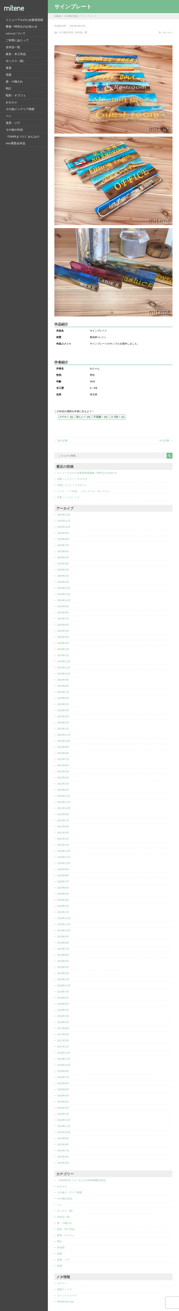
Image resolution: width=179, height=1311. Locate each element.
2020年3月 (63, 899)
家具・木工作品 (16, 54)
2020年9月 (63, 869)
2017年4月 (63, 1034)
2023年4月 (63, 710)
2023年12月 (63, 661)
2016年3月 (63, 1101)
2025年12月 (63, 514)
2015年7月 (63, 1150)
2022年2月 (63, 789)
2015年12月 (63, 1120)
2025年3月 (63, 569)
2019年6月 (63, 954)
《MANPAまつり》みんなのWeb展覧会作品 (22, 140)
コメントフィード (67, 1295)
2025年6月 (63, 551)
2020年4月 (63, 893)
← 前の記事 (61, 440)
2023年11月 (63, 667)
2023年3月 (63, 716)
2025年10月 (63, 526)
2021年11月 (63, 802)
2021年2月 (63, 838)
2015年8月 (63, 1144)
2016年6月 (63, 1083)
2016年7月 (63, 1077)
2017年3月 (63, 1040)
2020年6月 (63, 887)
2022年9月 (63, 747)
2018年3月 (63, 1016)
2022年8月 (63, 753)
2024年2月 (63, 649)
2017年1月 (63, 1046)
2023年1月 (63, 728)
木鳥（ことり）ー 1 (68, 497)
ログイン (62, 1283)
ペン (8, 116)
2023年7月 (63, 692)
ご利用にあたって (17, 40)
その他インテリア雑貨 (20, 109)
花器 (8, 74)
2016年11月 (63, 1058)
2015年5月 (63, 1156)
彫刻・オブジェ (16, 95)
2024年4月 (63, 637)
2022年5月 (63, 771)
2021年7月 (63, 820)
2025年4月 (63, 563)
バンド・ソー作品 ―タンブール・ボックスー (83, 491)
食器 (8, 68)
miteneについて (15, 33)
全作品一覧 (13, 47)
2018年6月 (63, 997)
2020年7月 (63, 881)
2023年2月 (63, 722)
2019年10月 (63, 930)
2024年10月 (63, 600)
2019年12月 (63, 918)
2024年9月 (63, 606)
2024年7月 (63, 618)
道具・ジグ (13, 123)
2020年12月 (63, 851)
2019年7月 (63, 948)
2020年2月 (63, 906)
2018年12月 (63, 985)
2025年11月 (63, 520)
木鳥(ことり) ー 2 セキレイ (72, 485)
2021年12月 (63, 796)
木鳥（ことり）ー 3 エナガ (72, 479)
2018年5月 (63, 1003)
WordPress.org (65, 1301)
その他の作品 (14, 129)
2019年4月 (63, 967)
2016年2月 (63, 1107)
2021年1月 (63, 844)
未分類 (61, 1247)
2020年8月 (63, 875)
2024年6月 (63, 624)
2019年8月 (63, 942)
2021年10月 (63, 808)
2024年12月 (63, 588)
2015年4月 (63, 1162)
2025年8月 (63, 539)
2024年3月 (63, 643)
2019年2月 (63, 973)
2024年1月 (63, 655)
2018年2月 (63, 1022)
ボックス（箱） (16, 61)
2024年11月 (63, 594)
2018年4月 (63, 1010)
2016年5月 (63, 1089)
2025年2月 (63, 575)
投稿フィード (64, 1289)
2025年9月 (63, 533)
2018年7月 (63, 991)
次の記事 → (165, 440)
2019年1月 (63, 979)
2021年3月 (63, 832)
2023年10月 (63, 673)
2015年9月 (63, 1138)
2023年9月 (63, 679)
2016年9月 (63, 1071)
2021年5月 (63, 826)
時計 (8, 88)
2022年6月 (63, 765)
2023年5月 (63, 704)
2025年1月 (63, 582)
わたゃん (167, 32)
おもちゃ (11, 102)
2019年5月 (63, 961)
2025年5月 (63, 557)
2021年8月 (63, 814)
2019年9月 (63, 936)
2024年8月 (63, 612)
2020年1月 (63, 912)
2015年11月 (63, 1126)
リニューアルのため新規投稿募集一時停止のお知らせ (24, 23)
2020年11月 (63, 857)
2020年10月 (63, 863)
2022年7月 (63, 759)
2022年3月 (63, 783)
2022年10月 (63, 740)
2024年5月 (63, 630)
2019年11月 (63, 924)
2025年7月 (63, 545)
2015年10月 (63, 1132)
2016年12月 (63, 1052)
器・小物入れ (14, 81)
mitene (14, 7)
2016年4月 (63, 1095)
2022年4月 (63, 777)
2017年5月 (63, 1028)
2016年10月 (63, 1065)
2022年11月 (63, 734)
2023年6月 (63, 698)
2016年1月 (63, 1113)
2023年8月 (63, 685)
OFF (64, 26)
